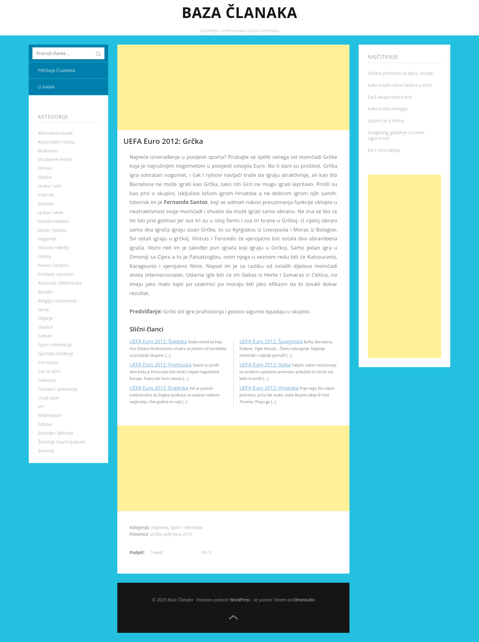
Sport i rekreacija (54, 345)
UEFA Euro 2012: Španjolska (271, 341)
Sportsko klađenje (56, 353)
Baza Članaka (240, 12)
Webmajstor (50, 415)
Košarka (46, 203)
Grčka (155, 534)
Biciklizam (48, 151)
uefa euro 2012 (177, 534)
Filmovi (45, 168)
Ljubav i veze (50, 212)
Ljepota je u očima (386, 120)
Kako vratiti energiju (388, 108)
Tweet (157, 552)
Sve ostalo (48, 362)
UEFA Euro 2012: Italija (265, 364)
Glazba (44, 177)
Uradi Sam (48, 398)
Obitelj (44, 256)
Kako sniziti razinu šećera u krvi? (400, 85)
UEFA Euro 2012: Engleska (159, 388)
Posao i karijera (53, 265)
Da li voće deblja (384, 150)
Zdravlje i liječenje (55, 433)
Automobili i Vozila (56, 142)
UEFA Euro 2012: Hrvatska (269, 388)
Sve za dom (49, 371)
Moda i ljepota (52, 230)
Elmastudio (304, 600)
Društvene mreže (55, 159)
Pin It (206, 552)
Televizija (47, 380)
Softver (45, 336)
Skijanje (45, 318)
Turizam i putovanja (57, 389)
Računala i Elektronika (60, 283)
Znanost (46, 451)
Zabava (45, 424)
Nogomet (47, 239)
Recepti (45, 292)
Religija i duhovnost (57, 301)
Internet (46, 195)
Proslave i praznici (56, 274)
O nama (46, 87)
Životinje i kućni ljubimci (62, 442)
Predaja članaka (56, 70)
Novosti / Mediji (53, 247)
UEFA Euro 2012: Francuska (161, 364)
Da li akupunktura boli (390, 97)
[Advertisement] (233, 87)
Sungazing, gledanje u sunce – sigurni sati (397, 135)
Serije (43, 309)
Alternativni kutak (55, 133)
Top (233, 617)
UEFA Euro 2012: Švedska (158, 341)
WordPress (240, 600)
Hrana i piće (50, 186)
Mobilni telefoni (53, 221)
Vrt (41, 406)
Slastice (45, 327)
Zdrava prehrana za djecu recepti (400, 73)
